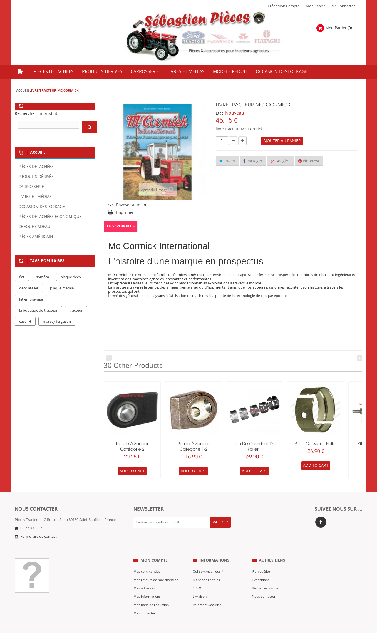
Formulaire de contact (38, 537)
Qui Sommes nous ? (209, 560)
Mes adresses (144, 577)
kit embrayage (31, 299)
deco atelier (28, 288)
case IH (25, 321)
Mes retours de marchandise (157, 569)
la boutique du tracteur (38, 310)
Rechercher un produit (36, 113)
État (219, 113)
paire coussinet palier (315, 444)
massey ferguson (57, 321)
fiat (21, 277)
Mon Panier (315, 6)
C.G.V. (197, 577)
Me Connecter (343, 6)
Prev (109, 358)
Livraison (200, 585)
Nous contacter (264, 585)
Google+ (280, 161)
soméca (42, 277)
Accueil (22, 91)
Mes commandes (147, 560)
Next (359, 358)
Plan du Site (261, 560)
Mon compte (154, 549)
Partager (252, 161)
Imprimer (125, 212)
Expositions (261, 569)
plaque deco (71, 277)
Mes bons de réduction (152, 594)
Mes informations (148, 585)
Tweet (227, 161)
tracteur (76, 310)
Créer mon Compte (283, 6)
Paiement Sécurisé (208, 594)
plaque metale (62, 288)
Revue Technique (266, 577)
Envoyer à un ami (132, 205)
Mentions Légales (207, 569)
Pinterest (308, 161)
